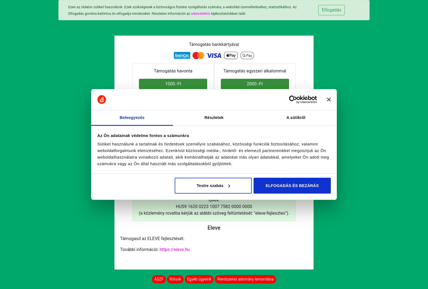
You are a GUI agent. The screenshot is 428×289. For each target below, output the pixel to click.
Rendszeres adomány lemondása (245, 279)
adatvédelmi (200, 13)
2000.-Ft (255, 83)
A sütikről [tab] (295, 117)
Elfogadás (331, 10)
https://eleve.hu (175, 249)
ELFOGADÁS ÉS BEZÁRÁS (292, 185)
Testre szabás (213, 185)
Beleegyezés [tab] (132, 117)
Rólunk (175, 279)
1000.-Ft (173, 83)
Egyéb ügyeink (199, 279)
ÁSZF (159, 279)
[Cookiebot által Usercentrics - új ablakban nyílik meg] (293, 99)
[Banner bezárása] (329, 99)
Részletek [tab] (214, 117)
